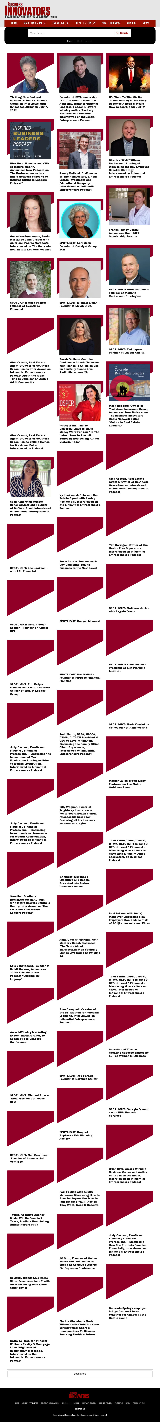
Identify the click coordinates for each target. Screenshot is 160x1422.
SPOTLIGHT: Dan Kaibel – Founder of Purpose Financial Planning (79, 678)
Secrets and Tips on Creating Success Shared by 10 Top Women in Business (129, 1053)
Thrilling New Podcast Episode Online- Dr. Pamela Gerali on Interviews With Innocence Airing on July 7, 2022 (29, 104)
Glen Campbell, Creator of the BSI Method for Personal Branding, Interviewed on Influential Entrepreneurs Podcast (79, 1016)
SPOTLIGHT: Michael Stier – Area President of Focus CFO (29, 1098)
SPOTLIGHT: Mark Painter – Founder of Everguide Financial (29, 306)
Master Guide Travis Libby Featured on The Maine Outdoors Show (127, 784)
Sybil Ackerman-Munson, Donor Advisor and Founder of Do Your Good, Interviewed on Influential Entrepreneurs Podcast (30, 508)
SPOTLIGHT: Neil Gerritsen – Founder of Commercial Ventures (30, 1158)
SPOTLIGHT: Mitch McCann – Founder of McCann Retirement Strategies (129, 293)
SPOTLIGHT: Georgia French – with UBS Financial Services (128, 1112)
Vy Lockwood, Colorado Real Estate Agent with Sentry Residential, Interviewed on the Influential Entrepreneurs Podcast (79, 502)
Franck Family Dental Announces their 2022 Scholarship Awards (124, 233)
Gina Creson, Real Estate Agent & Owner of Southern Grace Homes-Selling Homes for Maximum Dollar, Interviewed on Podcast (30, 442)
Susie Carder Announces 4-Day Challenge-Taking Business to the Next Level (78, 565)
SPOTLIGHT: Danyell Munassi (79, 621)
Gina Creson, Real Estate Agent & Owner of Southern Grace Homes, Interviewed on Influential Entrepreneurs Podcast (128, 485)
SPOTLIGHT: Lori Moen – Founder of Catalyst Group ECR (78, 246)
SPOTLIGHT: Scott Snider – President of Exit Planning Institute (127, 668)
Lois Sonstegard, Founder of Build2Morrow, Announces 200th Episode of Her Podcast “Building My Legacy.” (30, 973)
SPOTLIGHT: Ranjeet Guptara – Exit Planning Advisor (75, 1135)
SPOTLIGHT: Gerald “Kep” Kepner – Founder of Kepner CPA (29, 628)
